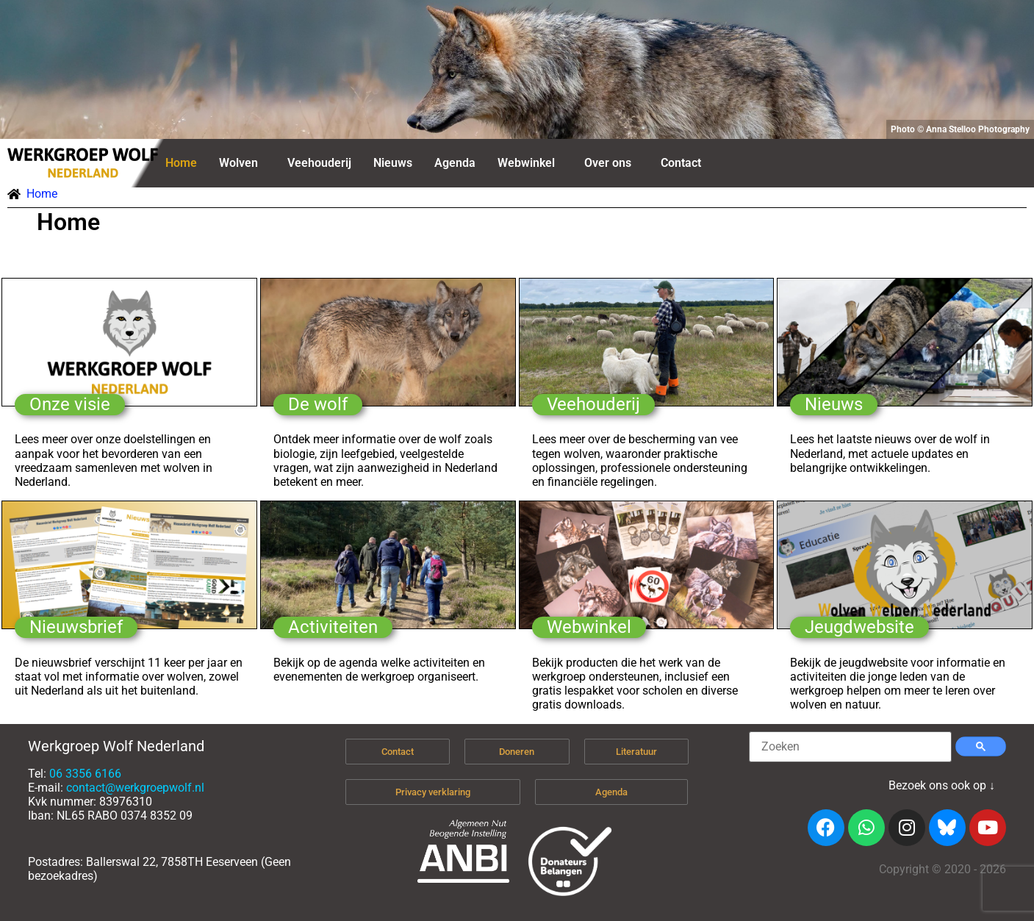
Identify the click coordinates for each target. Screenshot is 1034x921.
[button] (242, 163)
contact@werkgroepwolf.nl (135, 788)
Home (181, 163)
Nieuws (392, 163)
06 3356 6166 (85, 774)
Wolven (238, 163)
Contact (681, 163)
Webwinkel (526, 163)
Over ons (607, 163)
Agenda (454, 163)
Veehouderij (319, 163)
